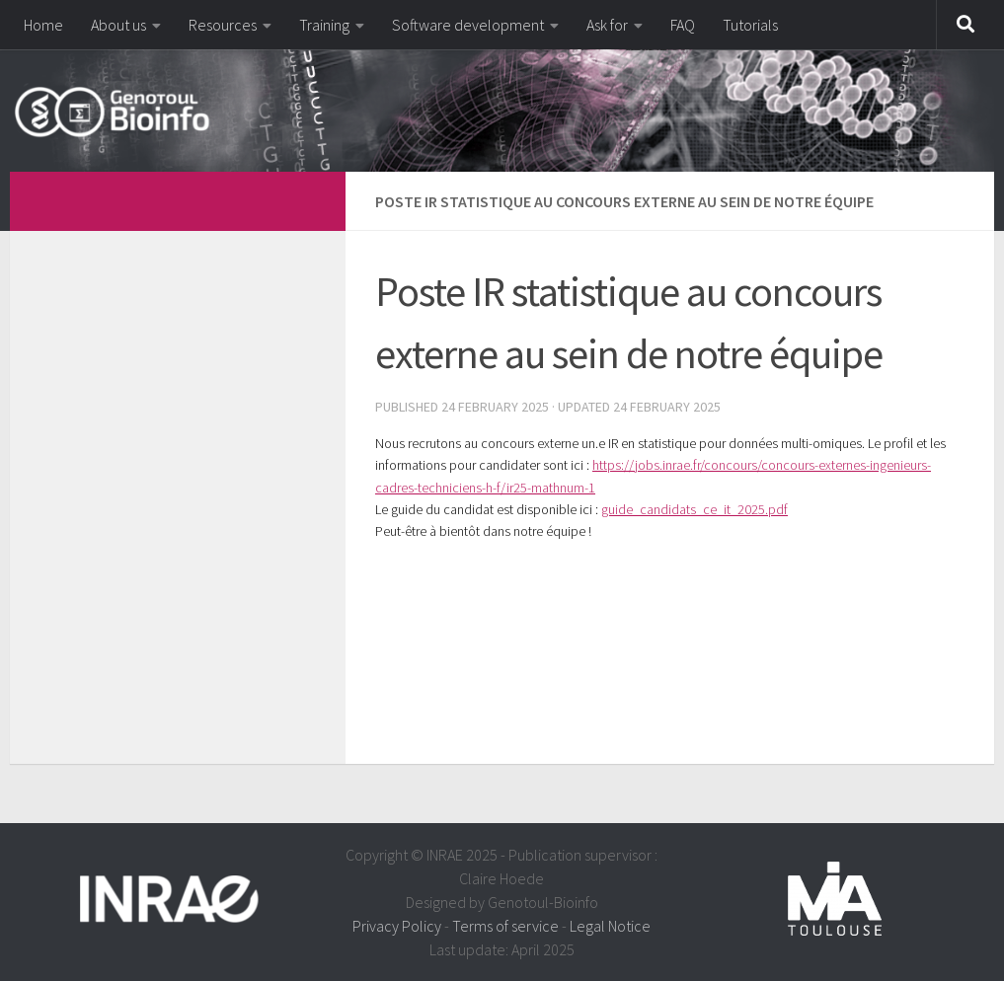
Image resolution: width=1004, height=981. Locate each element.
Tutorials (750, 25)
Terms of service (505, 926)
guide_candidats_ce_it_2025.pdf (694, 509)
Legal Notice (610, 926)
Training (324, 25)
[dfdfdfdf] (304, 198)
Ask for (607, 25)
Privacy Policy (396, 926)
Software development (468, 25)
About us (118, 25)
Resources (223, 25)
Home (43, 25)
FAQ (682, 25)
